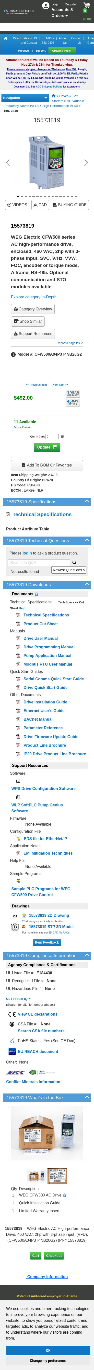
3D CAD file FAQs (58, 932)
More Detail (22, 427)
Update (43, 447)
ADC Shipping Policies (49, 86)
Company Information (47, 1277)
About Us (63, 40)
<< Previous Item (36, 384)
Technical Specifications (39, 514)
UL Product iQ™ (18, 999)
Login (55, 4)
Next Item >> (60, 384)
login (27, 553)
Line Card (90, 40)
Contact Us (76, 40)
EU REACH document (38, 1051)
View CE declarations (38, 1014)
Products (24, 50)
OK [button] (48, 1351)
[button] (7, 163)
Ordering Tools (61, 50)
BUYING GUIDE (70, 205)
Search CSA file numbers (41, 1031)
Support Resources (33, 334)
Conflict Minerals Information (33, 1082)
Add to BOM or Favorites (47, 465)
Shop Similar (28, 321)
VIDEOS (17, 205)
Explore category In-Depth (34, 297)
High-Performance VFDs (60, 106)
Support (40, 50)
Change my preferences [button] (48, 1361)
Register (71, 4)
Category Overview (33, 309)
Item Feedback (47, 942)
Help (21, 608)
